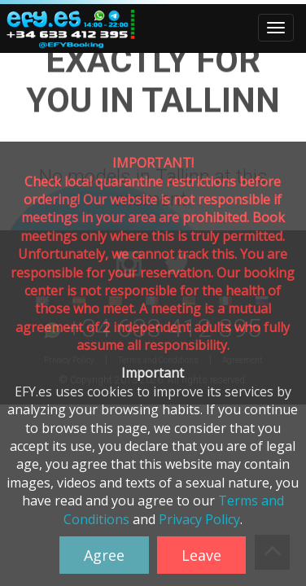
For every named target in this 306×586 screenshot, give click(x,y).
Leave (201, 555)
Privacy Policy (199, 519)
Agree (104, 555)
